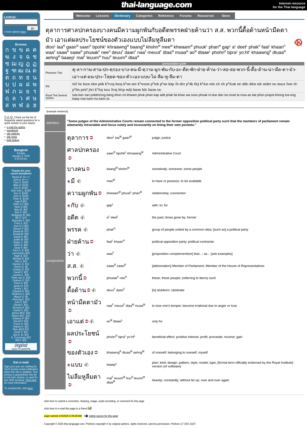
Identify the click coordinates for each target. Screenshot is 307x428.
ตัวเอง (85, 352)
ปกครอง (88, 149)
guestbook (12, 130)
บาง (72, 169)
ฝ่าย (72, 241)
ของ (72, 352)
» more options (15, 31)
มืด (82, 302)
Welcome (83, 16)
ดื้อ (71, 290)
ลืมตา (93, 376)
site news (12, 137)
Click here (31, 380)
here (30, 388)
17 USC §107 (188, 424)
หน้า (72, 302)
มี (71, 181)
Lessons (102, 16)
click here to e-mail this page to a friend (67, 408)
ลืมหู (80, 376)
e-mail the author (16, 127)
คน (81, 169)
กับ (72, 205)
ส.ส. (72, 265)
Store (226, 16)
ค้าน (83, 241)
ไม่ (70, 376)
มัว (97, 302)
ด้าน (80, 290)
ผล (70, 333)
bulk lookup (13, 140)
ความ (74, 193)
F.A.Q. (9, 117)
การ (83, 137)
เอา (71, 321)
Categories (144, 16)
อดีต (72, 217)
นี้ (80, 278)
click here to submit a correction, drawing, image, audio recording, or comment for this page (94, 401)
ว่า (70, 253)
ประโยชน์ (86, 333)
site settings (13, 133)
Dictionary (122, 16)
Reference (166, 16)
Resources (206, 16)
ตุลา (72, 137)
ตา (90, 302)
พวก (72, 278)
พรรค (74, 229)
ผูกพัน (89, 193)
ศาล (72, 149)
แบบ (74, 364)
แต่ (80, 321)
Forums (186, 16)
